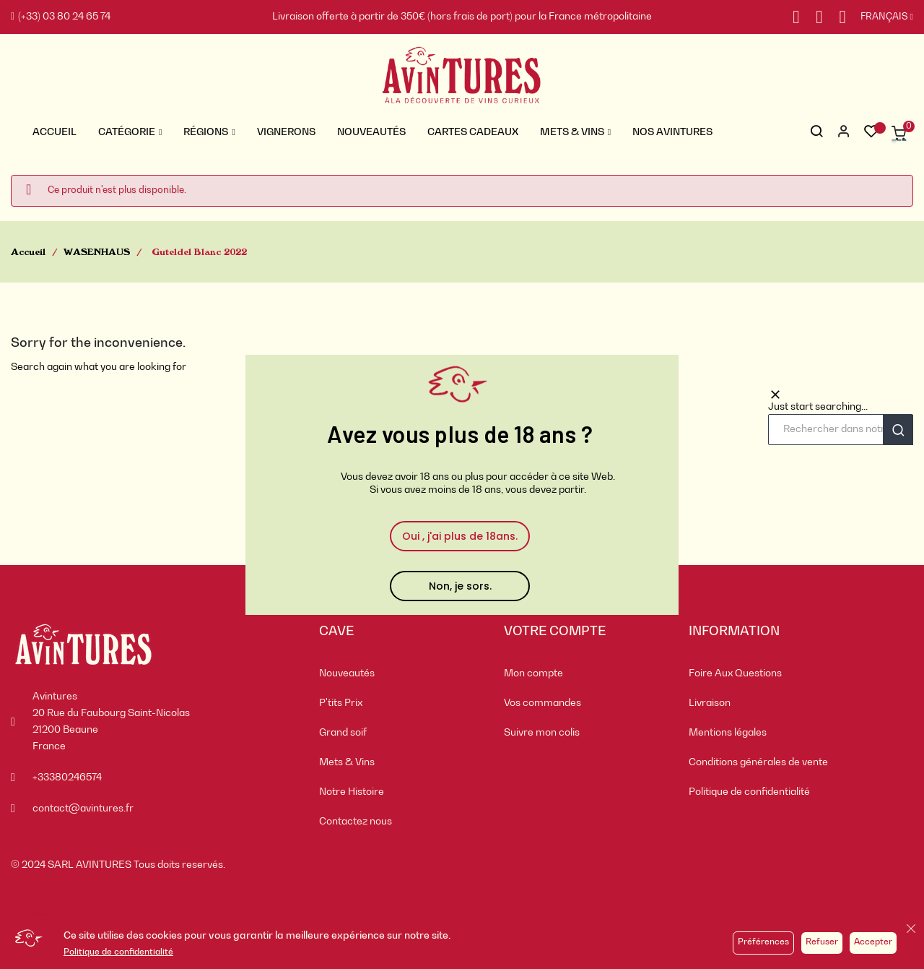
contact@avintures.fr (83, 809)
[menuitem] (400, 674)
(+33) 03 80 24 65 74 (60, 17)
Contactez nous (355, 822)
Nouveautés (347, 673)
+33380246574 (67, 777)
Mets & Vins (347, 762)
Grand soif (343, 733)
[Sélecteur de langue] (879, 17)
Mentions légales (728, 733)
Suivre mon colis (542, 733)
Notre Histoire (351, 792)
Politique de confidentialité (118, 952)
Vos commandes (542, 703)
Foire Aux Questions (735, 673)
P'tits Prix (340, 703)
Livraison (710, 703)
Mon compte (533, 673)
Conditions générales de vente (758, 762)
